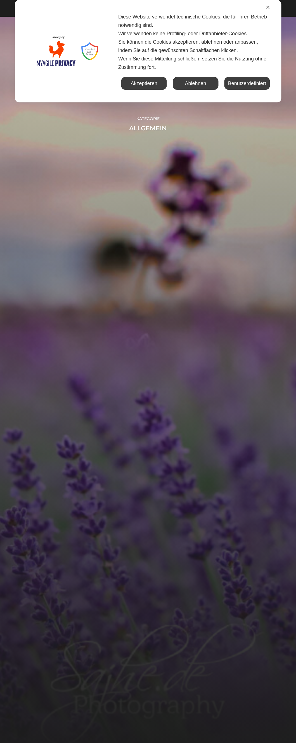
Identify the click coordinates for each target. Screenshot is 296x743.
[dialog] (148, 51)
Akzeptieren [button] (144, 83)
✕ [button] (268, 7)
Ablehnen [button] (195, 83)
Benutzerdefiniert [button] (247, 83)
